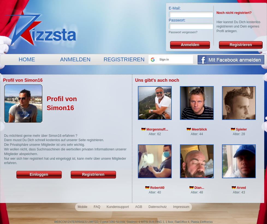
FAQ (97, 207)
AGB (138, 207)
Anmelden (190, 45)
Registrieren (241, 45)
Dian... (196, 188)
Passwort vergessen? (183, 32)
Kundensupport (118, 207)
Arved (239, 188)
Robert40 (154, 188)
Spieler (239, 129)
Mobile (82, 207)
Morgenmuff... (154, 129)
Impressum (181, 207)
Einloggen (39, 174)
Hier (219, 22)
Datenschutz (158, 207)
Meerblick (197, 129)
